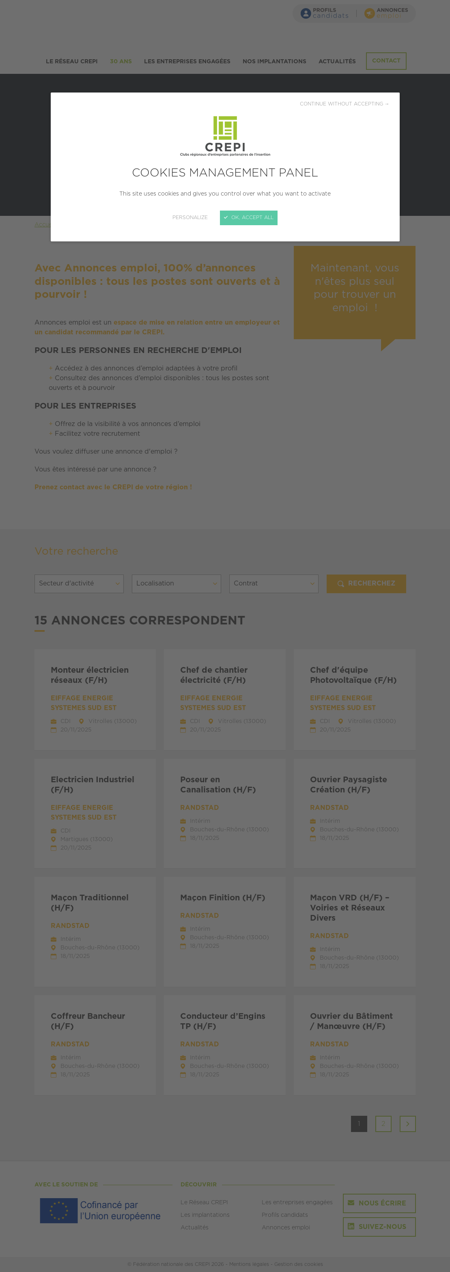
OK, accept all (248, 217)
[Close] (225, 636)
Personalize (190, 217)
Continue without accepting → (345, 104)
